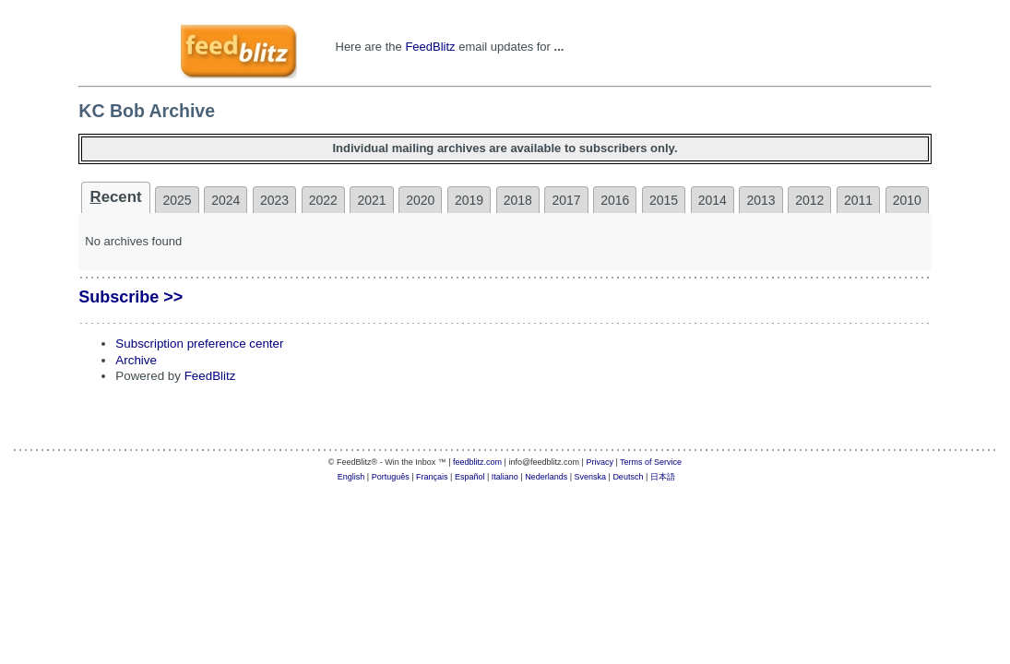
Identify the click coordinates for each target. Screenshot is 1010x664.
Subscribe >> (130, 297)
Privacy (599, 462)
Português (391, 476)
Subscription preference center (199, 343)
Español (470, 476)
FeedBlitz (430, 46)
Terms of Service (651, 462)
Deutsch (627, 476)
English (351, 476)
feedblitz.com (477, 462)
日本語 (662, 476)
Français (432, 476)
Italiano (505, 476)
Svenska (591, 476)
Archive (136, 360)
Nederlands (546, 476)
